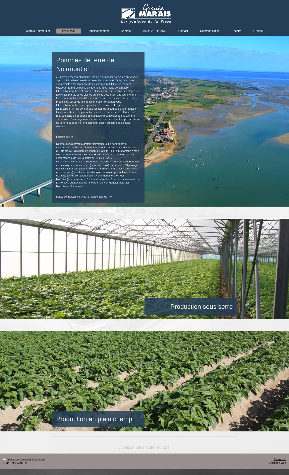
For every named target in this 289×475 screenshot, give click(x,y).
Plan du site (38, 459)
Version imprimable (16, 459)
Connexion (280, 459)
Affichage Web (277, 462)
